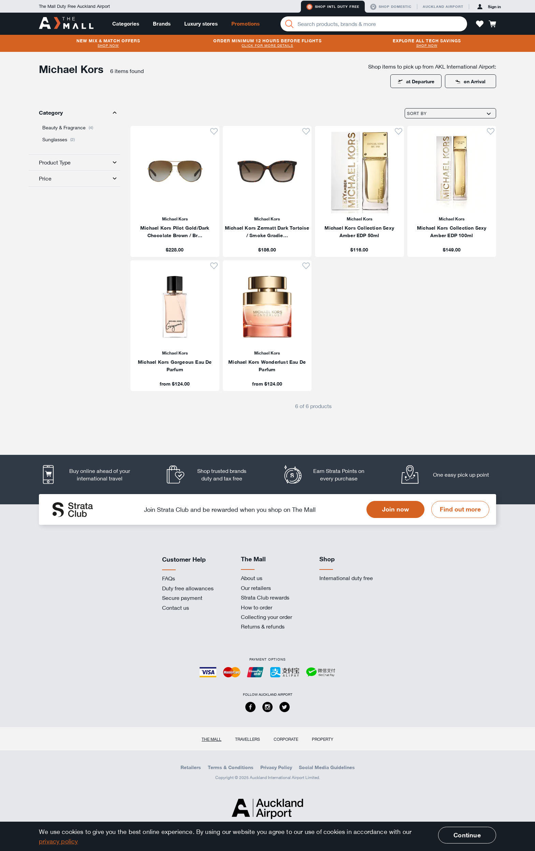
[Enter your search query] (373, 23)
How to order (256, 607)
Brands (162, 23)
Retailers (190, 767)
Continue (466, 835)
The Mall (211, 739)
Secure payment (182, 598)
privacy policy (58, 841)
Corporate (286, 739)
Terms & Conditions (231, 767)
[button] (479, 24)
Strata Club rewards (265, 597)
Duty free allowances (188, 588)
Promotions (245, 23)
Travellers (247, 739)
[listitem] (175, 191)
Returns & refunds (263, 626)
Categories (125, 23)
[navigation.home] (66, 23)
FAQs (168, 578)
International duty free (346, 578)
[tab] (74, 113)
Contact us (175, 608)
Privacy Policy (276, 767)
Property (322, 739)
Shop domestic (390, 7)
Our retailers (256, 588)
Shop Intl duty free (332, 7)
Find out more (460, 509)
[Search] (289, 24)
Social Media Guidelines (327, 767)
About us (251, 578)
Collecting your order (266, 617)
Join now (395, 509)
